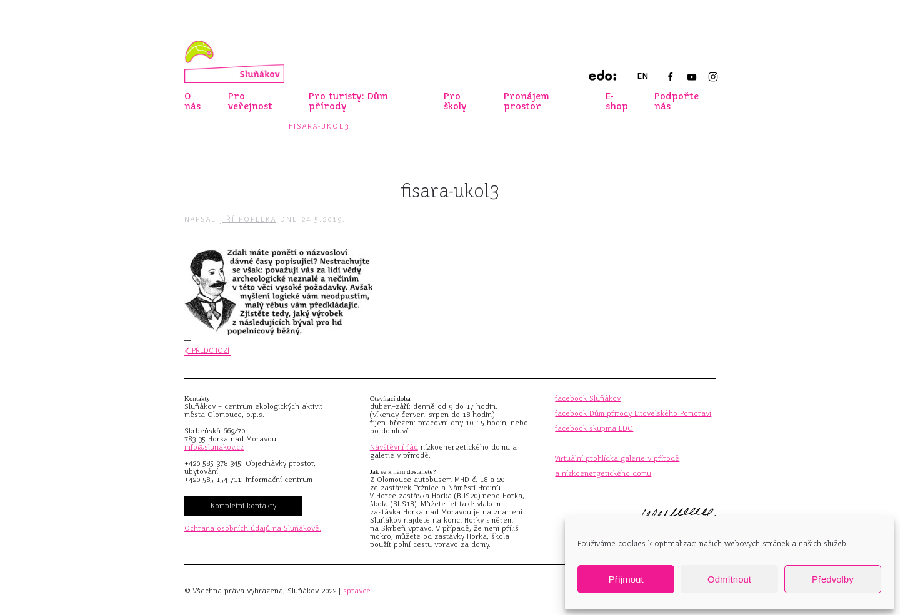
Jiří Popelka (248, 219)
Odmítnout (729, 579)
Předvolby (833, 579)
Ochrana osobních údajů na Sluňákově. (252, 528)
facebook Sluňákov (588, 398)
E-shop (617, 101)
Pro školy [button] (455, 101)
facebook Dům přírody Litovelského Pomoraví (633, 413)
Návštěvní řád (394, 447)
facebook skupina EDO (594, 428)
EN (642, 76)
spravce (357, 590)
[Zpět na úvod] (234, 62)
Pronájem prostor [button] (526, 101)
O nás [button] (192, 101)
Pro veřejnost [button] (250, 101)
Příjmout (626, 579)
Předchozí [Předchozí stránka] (207, 350)
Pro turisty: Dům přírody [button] (348, 101)
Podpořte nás (676, 101)
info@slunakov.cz (214, 447)
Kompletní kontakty (243, 505)
